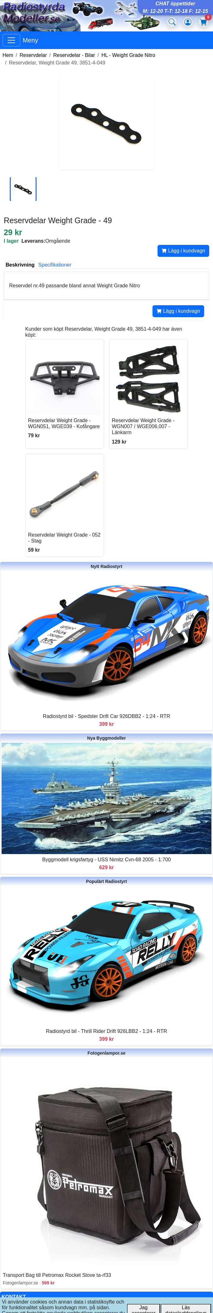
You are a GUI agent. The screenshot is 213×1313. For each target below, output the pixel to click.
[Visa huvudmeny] (11, 40)
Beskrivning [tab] (20, 265)
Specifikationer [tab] (55, 265)
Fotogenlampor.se (107, 1053)
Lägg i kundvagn (183, 250)
